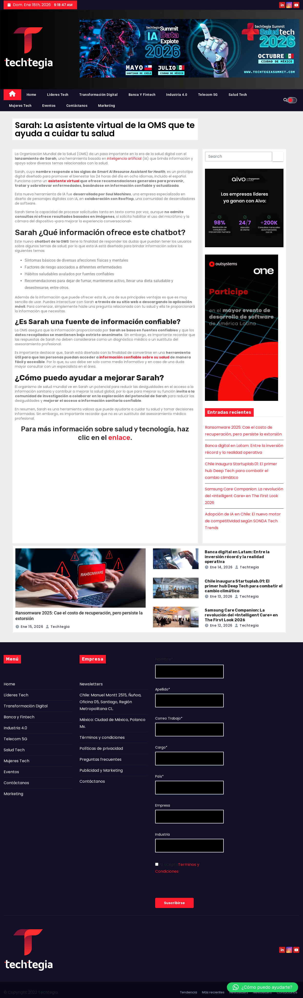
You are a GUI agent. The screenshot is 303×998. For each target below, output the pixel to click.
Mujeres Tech (20, 106)
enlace (119, 438)
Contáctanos (77, 106)
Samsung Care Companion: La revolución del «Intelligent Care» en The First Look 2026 (244, 495)
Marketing (106, 106)
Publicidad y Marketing (101, 770)
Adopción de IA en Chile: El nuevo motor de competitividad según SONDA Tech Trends (243, 521)
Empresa (162, 805)
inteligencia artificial (124, 158)
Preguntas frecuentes (100, 759)
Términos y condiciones (102, 737)
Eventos (49, 106)
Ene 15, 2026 (32, 626)
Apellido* (162, 689)
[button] (262, 987)
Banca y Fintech (142, 95)
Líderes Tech (58, 95)
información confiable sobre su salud (134, 357)
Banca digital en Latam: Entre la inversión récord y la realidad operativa (237, 557)
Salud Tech (238, 95)
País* (159, 776)
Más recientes (213, 992)
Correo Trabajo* (168, 718)
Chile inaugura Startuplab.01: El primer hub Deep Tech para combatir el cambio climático (241, 470)
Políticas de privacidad (101, 748)
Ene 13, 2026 (221, 596)
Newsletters (91, 684)
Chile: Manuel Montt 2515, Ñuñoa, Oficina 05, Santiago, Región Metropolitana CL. (110, 701)
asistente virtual (63, 180)
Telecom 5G (208, 95)
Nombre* (164, 659)
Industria (162, 834)
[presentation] (192, 888)
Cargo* (161, 747)
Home (31, 95)
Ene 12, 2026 (221, 625)
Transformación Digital (98, 95)
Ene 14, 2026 (221, 567)
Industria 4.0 (176, 95)
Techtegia (58, 626)
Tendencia (188, 992)
